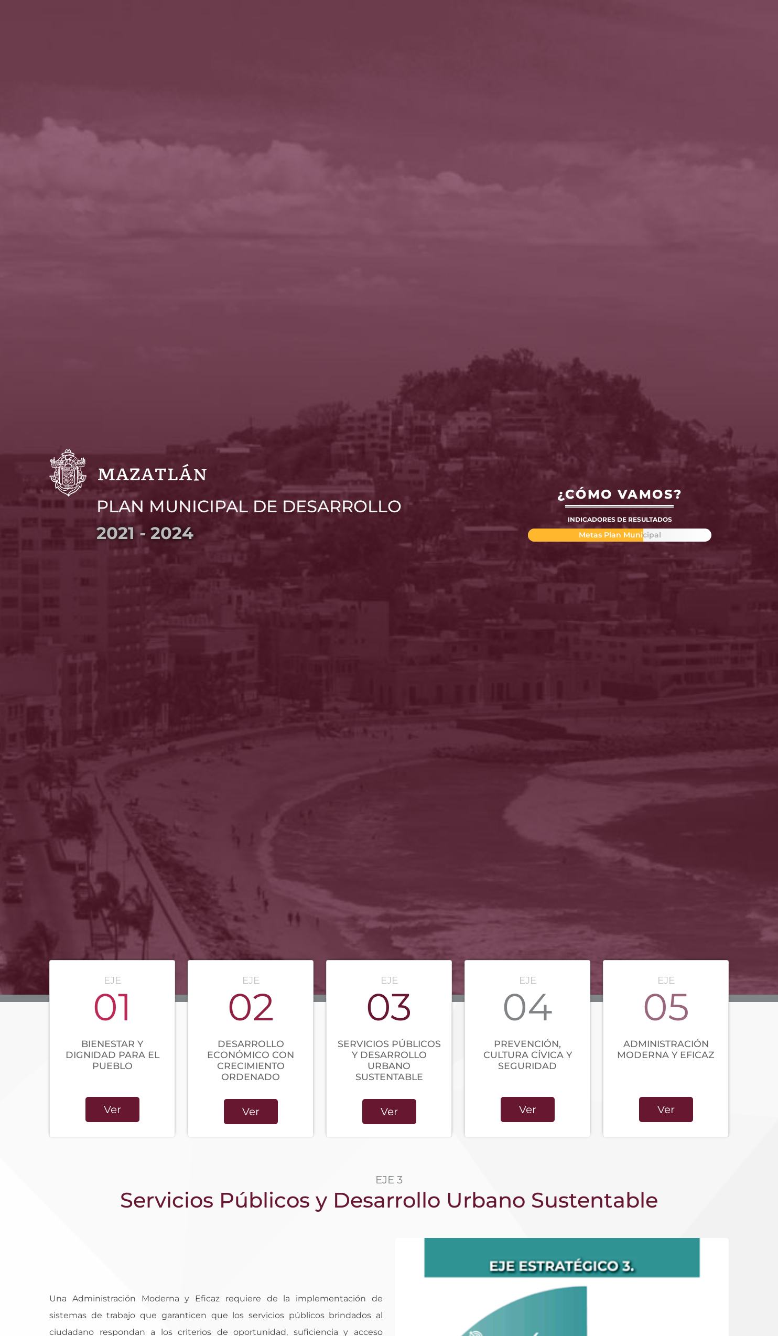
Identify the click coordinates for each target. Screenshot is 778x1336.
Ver (112, 1109)
